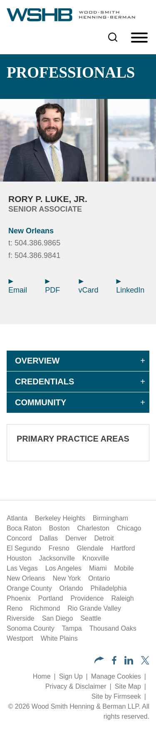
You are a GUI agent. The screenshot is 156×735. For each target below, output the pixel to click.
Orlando (71, 588)
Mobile (124, 568)
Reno (14, 608)
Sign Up (71, 676)
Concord (19, 538)
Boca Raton (24, 528)
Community (40, 402)
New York (66, 578)
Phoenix (19, 598)
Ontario (99, 578)
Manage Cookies (116, 676)
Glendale (90, 548)
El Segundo (24, 548)
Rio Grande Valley (94, 608)
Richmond (45, 608)
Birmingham (110, 518)
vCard (89, 287)
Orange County (29, 588)
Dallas (48, 538)
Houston (19, 558)
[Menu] (139, 38)
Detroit (104, 538)
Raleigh (122, 598)
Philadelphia (108, 588)
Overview (37, 360)
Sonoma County (30, 628)
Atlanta (17, 518)
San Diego (57, 618)
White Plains (59, 638)
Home (42, 676)
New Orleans (31, 231)
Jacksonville (57, 558)
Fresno (59, 548)
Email (17, 287)
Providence (87, 598)
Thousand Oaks (112, 628)
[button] (99, 660)
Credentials (44, 381)
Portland (50, 598)
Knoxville (95, 558)
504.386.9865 (37, 243)
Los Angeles (63, 568)
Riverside (21, 618)
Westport (20, 638)
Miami (98, 568)
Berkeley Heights (60, 518)
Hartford (123, 548)
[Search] (112, 37)
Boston (59, 528)
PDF (52, 287)
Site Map (128, 686)
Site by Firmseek (116, 696)
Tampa (72, 628)
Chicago (129, 528)
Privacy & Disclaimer (75, 686)
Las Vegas (22, 568)
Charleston (93, 528)
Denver (76, 538)
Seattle (90, 618)
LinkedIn (130, 287)
